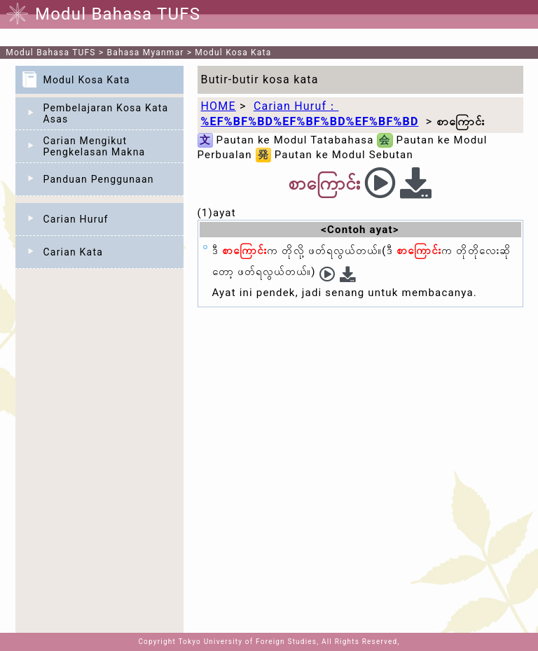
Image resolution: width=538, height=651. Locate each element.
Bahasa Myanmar (145, 52)
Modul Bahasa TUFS (50, 52)
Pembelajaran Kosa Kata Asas (106, 113)
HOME (218, 106)
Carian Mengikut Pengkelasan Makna (94, 146)
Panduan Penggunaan (98, 179)
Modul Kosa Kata (233, 52)
